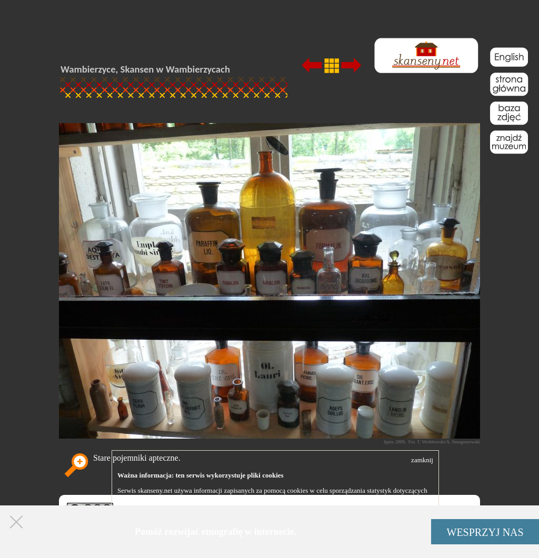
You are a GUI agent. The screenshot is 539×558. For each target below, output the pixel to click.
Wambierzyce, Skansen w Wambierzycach (145, 69)
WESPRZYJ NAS (485, 532)
